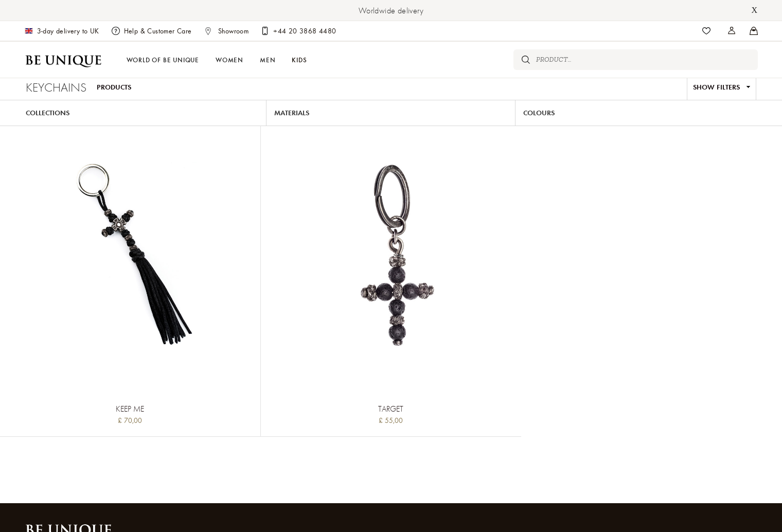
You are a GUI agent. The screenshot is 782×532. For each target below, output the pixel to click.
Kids (299, 59)
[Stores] (732, 31)
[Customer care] (298, 31)
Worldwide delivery (391, 10)
